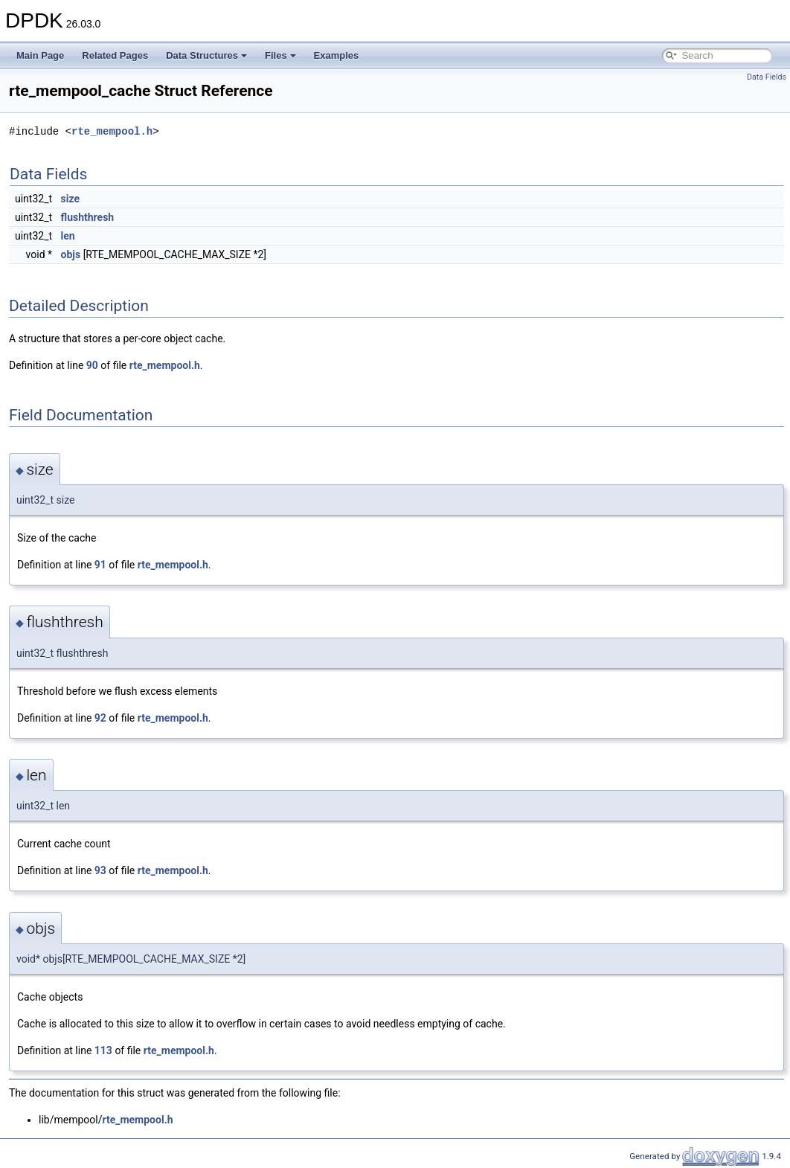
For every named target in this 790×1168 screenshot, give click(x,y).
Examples (336, 55)
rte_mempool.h (111, 131)
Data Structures (206, 55)
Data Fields (766, 77)
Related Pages (115, 55)
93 (100, 870)
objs (71, 254)
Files (280, 55)
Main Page (40, 55)
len (68, 236)
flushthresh (88, 217)
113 (103, 1050)
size (70, 199)
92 (100, 718)
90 (92, 365)
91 (100, 565)
